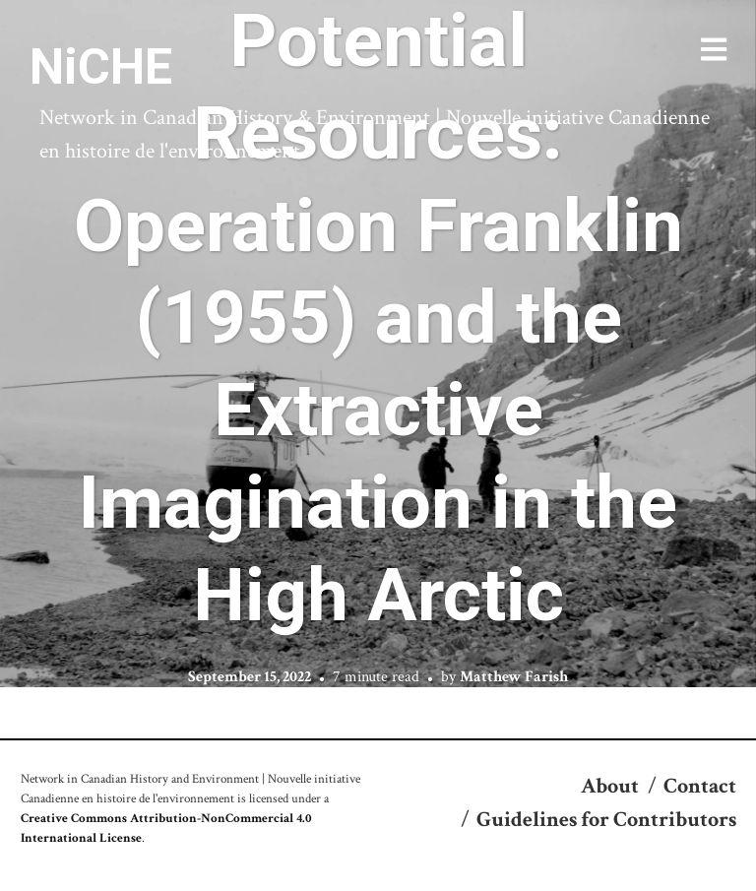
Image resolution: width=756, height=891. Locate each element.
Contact (699, 786)
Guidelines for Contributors (606, 819)
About (610, 786)
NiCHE (101, 66)
